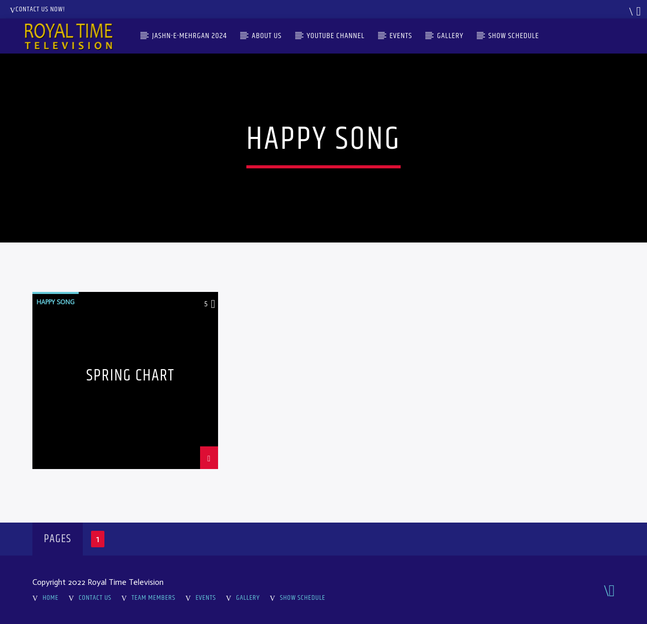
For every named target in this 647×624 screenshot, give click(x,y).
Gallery (450, 35)
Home (51, 597)
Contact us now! (37, 9)
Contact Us (95, 597)
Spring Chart (130, 377)
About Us (267, 35)
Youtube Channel (335, 35)
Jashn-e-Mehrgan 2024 (189, 35)
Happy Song (56, 302)
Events (400, 35)
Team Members (153, 597)
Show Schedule (514, 35)
